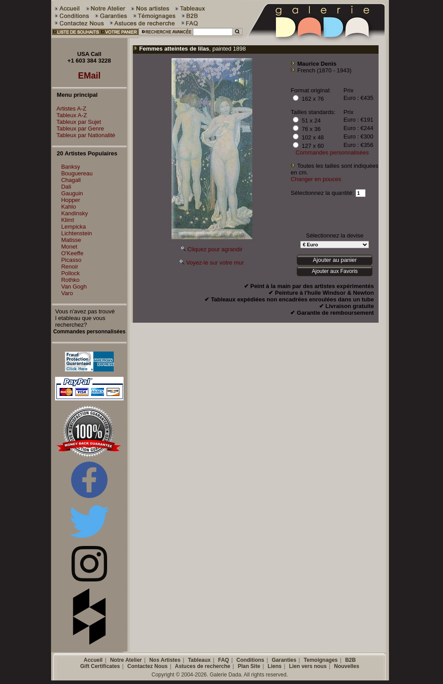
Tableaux (199, 660)
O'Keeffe (72, 253)
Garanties (283, 660)
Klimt (67, 220)
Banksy (70, 166)
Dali (66, 186)
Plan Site (249, 666)
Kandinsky (74, 213)
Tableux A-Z (69, 115)
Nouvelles (346, 666)
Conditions (250, 660)
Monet (69, 246)
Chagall (71, 180)
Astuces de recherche (203, 666)
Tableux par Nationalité (83, 135)
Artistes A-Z (69, 108)
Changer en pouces (316, 179)
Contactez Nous (148, 666)
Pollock (70, 273)
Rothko (70, 280)
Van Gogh (74, 286)
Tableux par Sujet (76, 122)
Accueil (93, 660)
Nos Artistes (164, 660)
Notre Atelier (126, 660)
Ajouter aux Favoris (335, 271)
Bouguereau (77, 173)
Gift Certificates (100, 666)
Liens (274, 666)
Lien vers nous (308, 666)
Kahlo (68, 206)
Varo (67, 293)
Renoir (69, 266)
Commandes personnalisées (332, 152)
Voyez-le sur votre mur (215, 262)
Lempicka (73, 226)
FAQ (223, 660)
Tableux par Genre (78, 128)
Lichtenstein (76, 233)
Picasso (71, 260)
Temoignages (321, 660)
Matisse (71, 240)
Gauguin (72, 193)
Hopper (70, 200)
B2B (350, 660)
